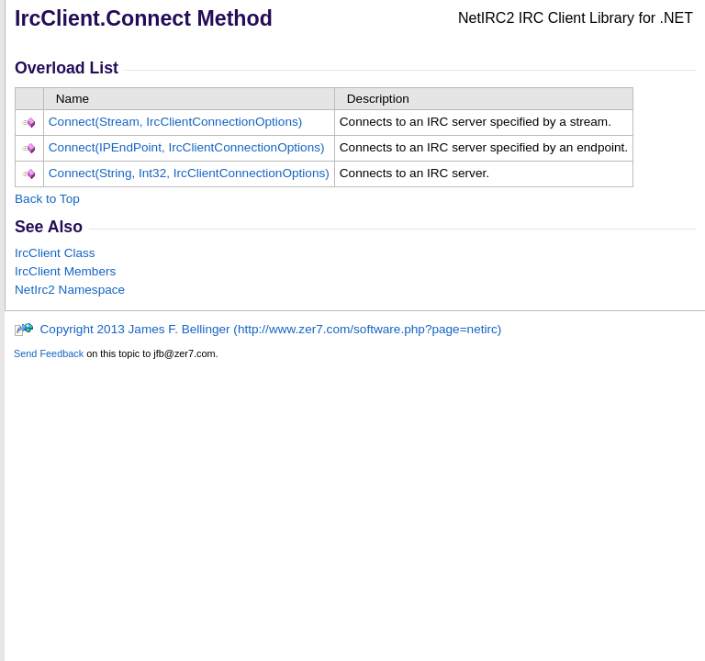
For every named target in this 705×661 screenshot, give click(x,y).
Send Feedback (49, 353)
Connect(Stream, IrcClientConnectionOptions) (176, 122)
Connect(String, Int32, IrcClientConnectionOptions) (189, 173)
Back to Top (47, 199)
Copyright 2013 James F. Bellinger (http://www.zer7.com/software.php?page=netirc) (257, 329)
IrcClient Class (55, 253)
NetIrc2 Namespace (70, 290)
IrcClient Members (65, 271)
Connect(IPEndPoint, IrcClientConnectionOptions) (187, 147)
